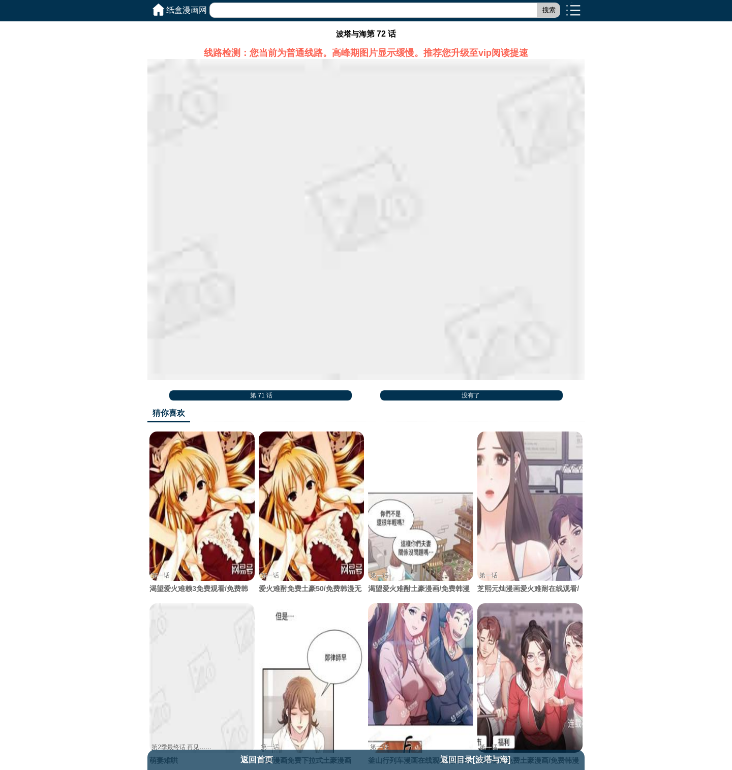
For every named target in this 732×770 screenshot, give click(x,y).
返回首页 (256, 759)
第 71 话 (261, 395)
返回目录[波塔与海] (475, 759)
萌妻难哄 (201, 683)
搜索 (549, 10)
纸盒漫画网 (186, 10)
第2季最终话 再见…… (181, 747)
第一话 (160, 575)
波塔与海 (351, 33)
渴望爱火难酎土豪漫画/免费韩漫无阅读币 (420, 517)
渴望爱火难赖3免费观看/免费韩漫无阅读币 (201, 517)
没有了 (471, 395)
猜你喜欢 (168, 413)
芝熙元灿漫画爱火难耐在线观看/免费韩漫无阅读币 (529, 517)
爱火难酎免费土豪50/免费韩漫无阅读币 (311, 517)
